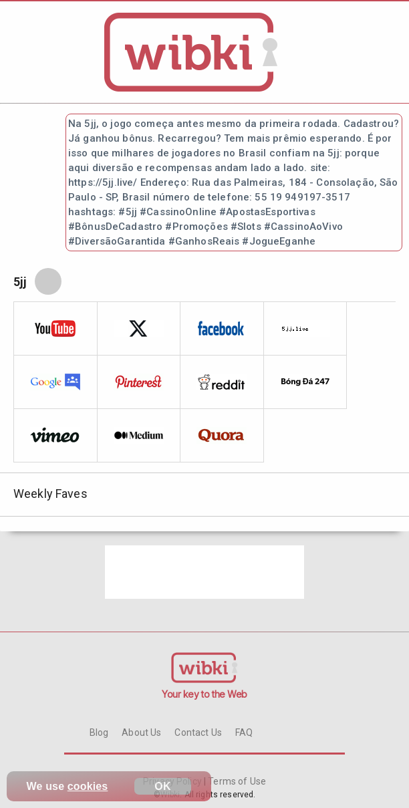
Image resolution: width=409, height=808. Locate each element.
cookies (87, 786)
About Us (141, 732)
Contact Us (197, 732)
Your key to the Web (204, 694)
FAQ (244, 732)
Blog (99, 732)
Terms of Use (236, 781)
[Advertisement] (204, 572)
